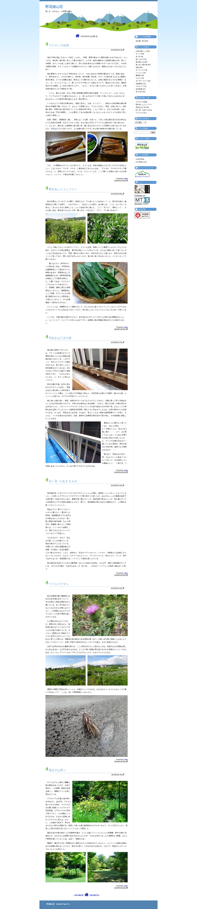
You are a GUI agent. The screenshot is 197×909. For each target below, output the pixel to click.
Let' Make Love (141, 162)
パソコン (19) (141, 73)
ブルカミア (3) (141, 86)
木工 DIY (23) (140, 92)
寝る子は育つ (57, 770)
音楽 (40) (139, 67)
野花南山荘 (54, 7)
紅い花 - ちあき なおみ (63, 481)
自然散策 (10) (141, 84)
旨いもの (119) (141, 59)
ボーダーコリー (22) (143, 81)
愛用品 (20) (140, 75)
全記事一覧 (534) (142, 41)
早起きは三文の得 (60, 338)
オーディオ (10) (141, 70)
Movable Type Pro (62, 904)
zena (126, 178)
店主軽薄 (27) (141, 89)
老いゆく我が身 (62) (143, 65)
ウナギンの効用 (59, 45)
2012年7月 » (95, 895)
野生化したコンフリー (63, 189)
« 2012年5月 (78, 895)
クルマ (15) (140, 78)
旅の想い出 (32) (141, 62)
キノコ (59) (140, 54)
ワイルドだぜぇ (59, 583)
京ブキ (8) (139, 57)
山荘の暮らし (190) (143, 51)
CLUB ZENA (140, 159)
